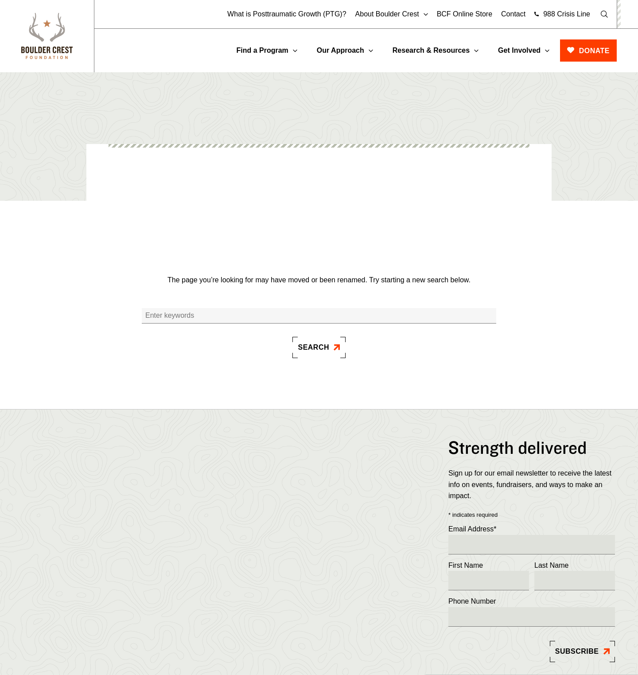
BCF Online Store (464, 14)
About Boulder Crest (387, 14)
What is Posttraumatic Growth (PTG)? (286, 14)
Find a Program (262, 50)
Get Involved (519, 50)
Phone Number (472, 601)
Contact (513, 14)
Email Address (472, 529)
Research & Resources (431, 50)
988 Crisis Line (566, 14)
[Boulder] (47, 36)
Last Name (551, 565)
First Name (465, 565)
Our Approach (340, 50)
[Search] (319, 316)
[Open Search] (604, 14)
